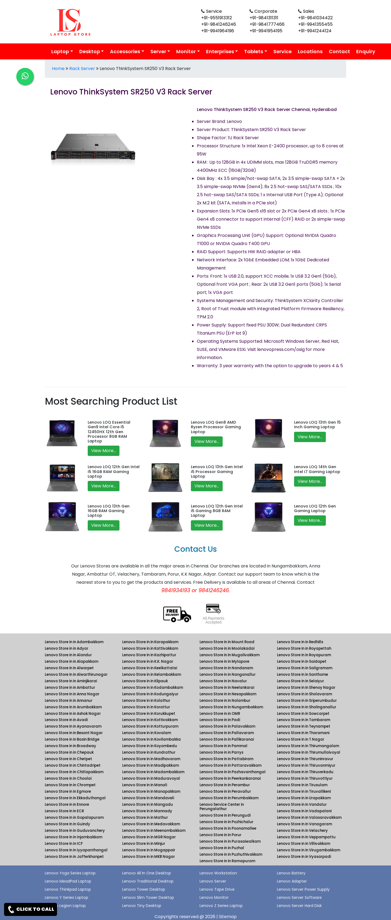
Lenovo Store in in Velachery (302, 830)
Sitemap (228, 916)
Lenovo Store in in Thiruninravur (305, 759)
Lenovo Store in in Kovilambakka (151, 739)
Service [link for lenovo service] (282, 51)
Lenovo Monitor (214, 897)
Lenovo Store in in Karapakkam (150, 642)
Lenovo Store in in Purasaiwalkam (230, 841)
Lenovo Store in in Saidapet (301, 661)
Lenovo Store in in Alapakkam (71, 661)
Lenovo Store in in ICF (64, 843)
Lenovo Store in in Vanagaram (304, 824)
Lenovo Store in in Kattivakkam (150, 648)
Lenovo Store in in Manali (144, 785)
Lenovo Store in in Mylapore (224, 661)
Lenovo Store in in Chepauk (69, 752)
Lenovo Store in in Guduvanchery (75, 830)
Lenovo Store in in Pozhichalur (226, 821)
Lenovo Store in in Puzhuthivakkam (231, 854)
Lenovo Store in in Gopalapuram (74, 817)
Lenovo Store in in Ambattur (70, 687)
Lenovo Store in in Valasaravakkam (309, 817)
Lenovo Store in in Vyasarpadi (304, 856)
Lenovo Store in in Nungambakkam (231, 707)
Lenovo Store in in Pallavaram (227, 732)
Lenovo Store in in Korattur (146, 707)
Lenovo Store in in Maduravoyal (151, 778)
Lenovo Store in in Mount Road (227, 642)
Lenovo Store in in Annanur (68, 700)
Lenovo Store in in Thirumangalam (308, 745)
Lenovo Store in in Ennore (67, 804)
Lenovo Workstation (218, 873)
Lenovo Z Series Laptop (221, 905)
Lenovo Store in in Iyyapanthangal (76, 850)
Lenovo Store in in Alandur (68, 655)
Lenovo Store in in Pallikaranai (227, 739)
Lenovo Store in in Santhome (302, 674)
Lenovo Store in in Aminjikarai (71, 681)
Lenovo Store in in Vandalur (302, 804)
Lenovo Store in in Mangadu (147, 804)
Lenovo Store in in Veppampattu (306, 837)
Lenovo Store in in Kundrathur (148, 752)
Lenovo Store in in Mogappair (148, 850)
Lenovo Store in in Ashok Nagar (73, 713)
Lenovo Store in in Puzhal (222, 848)
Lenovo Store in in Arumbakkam (73, 707)
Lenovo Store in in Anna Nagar (72, 694)
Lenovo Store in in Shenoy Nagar (306, 687)
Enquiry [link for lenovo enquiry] (365, 51)
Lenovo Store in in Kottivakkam (150, 719)
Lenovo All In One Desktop (146, 873)
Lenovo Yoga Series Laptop (70, 873)
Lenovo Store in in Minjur (143, 843)
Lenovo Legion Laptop (65, 905)
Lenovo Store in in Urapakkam (304, 798)
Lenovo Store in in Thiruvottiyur (305, 778)
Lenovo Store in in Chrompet (70, 785)
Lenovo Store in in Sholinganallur (306, 707)
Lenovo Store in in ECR (64, 811)
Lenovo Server (213, 881)
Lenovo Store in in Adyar (66, 648)
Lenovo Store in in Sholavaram (304, 694)
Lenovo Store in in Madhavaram (151, 759)
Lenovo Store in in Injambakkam (73, 837)
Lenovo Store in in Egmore (68, 791)
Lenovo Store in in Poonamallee (228, 828)
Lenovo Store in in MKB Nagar (148, 856)
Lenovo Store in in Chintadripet (72, 765)
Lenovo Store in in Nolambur (225, 700)
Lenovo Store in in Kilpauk (145, 681)
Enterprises (220, 51)
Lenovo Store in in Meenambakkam (153, 830)
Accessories (125, 51)
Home (58, 68)
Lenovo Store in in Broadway (70, 745)
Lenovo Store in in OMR (220, 713)
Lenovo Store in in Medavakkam (151, 824)
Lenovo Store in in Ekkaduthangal (75, 798)
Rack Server (82, 68)
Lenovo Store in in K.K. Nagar (147, 661)
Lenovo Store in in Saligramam (304, 668)
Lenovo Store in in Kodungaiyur (150, 694)
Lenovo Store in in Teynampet (303, 726)
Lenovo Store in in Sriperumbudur (307, 700)
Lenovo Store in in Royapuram (304, 655)
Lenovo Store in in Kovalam (146, 732)
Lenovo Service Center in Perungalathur (222, 806)
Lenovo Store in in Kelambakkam (151, 674)
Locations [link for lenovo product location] (310, 51)
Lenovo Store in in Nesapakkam (228, 694)
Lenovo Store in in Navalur (223, 681)
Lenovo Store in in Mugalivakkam (230, 655)
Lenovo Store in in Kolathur (146, 700)
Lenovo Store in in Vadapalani (304, 811)
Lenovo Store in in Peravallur (225, 791)
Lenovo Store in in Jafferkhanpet (74, 856)
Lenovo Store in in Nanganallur (228, 674)
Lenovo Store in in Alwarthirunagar (76, 674)
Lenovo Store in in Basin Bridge (72, 739)
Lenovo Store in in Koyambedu (149, 745)
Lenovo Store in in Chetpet (68, 759)
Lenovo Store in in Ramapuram (227, 861)
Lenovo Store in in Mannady (147, 811)
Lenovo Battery (291, 873)
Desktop (89, 51)
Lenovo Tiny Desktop (141, 905)
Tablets (253, 51)
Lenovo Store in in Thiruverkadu (305, 772)
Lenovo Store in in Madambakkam (153, 772)
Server (158, 51)
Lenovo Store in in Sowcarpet (303, 713)
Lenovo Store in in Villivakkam (303, 843)
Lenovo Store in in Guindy (67, 824)
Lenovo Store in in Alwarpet (69, 668)
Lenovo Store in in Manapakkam (151, 791)
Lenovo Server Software (299, 897)
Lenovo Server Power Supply (303, 889)
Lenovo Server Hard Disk (299, 905)
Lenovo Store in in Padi (220, 719)
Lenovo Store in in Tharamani (303, 732)
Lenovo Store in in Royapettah (304, 648)
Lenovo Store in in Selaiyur (300, 681)
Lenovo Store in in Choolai (68, 778)
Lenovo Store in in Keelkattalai (149, 668)
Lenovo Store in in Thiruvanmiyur (306, 765)
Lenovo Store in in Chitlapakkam (74, 772)
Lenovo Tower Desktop (143, 889)
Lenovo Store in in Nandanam (226, 668)
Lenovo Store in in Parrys (221, 752)
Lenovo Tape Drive (217, 889)
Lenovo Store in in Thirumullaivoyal (308, 752)
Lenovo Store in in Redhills (300, 642)
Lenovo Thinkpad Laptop (68, 889)
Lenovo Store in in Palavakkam (227, 726)
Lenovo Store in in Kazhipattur (149, 655)
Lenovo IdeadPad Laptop (68, 881)
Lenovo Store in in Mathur (145, 817)
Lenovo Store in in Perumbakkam (229, 798)
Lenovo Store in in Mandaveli (148, 798)
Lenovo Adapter (292, 881)
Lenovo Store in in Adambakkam (74, 642)
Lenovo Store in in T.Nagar (300, 739)
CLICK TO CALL (30, 909)
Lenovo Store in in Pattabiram (226, 759)
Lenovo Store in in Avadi (66, 719)
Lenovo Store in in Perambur (225, 785)
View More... (103, 451)
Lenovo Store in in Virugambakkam (308, 850)
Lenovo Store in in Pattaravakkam (230, 765)
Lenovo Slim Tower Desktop (148, 897)
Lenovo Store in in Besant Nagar (74, 732)
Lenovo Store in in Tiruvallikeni (304, 791)
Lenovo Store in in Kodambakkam (152, 687)
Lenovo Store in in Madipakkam (150, 765)
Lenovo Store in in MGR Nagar (149, 837)
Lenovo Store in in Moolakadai (227, 648)
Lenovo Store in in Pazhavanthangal (233, 772)
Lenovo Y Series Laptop (66, 897)
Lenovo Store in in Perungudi (225, 815)
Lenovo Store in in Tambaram (303, 719)
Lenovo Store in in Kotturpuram (150, 726)
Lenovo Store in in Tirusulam (302, 785)
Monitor (186, 51)
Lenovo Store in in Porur (220, 834)
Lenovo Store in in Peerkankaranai (230, 778)
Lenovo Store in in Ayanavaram (73, 726)
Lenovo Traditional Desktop (148, 881)
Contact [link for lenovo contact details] (339, 51)
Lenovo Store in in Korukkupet (148, 713)
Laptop (60, 51)
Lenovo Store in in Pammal (223, 745)
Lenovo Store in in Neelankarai (227, 687)
